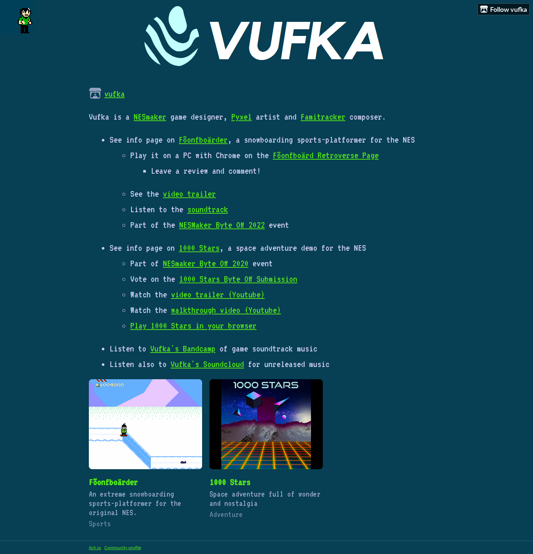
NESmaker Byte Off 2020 (205, 263)
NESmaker (150, 116)
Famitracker (323, 116)
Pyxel (241, 116)
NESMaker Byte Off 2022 (222, 225)
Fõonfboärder (203, 139)
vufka (114, 94)
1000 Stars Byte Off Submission (238, 279)
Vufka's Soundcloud (207, 364)
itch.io (95, 547)
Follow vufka (503, 9)
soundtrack (207, 209)
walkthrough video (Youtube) (226, 310)
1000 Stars (199, 248)
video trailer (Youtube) (218, 294)
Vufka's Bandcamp (182, 348)
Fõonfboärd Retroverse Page (326, 155)
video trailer (189, 193)
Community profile (122, 547)
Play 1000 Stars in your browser (193, 325)
